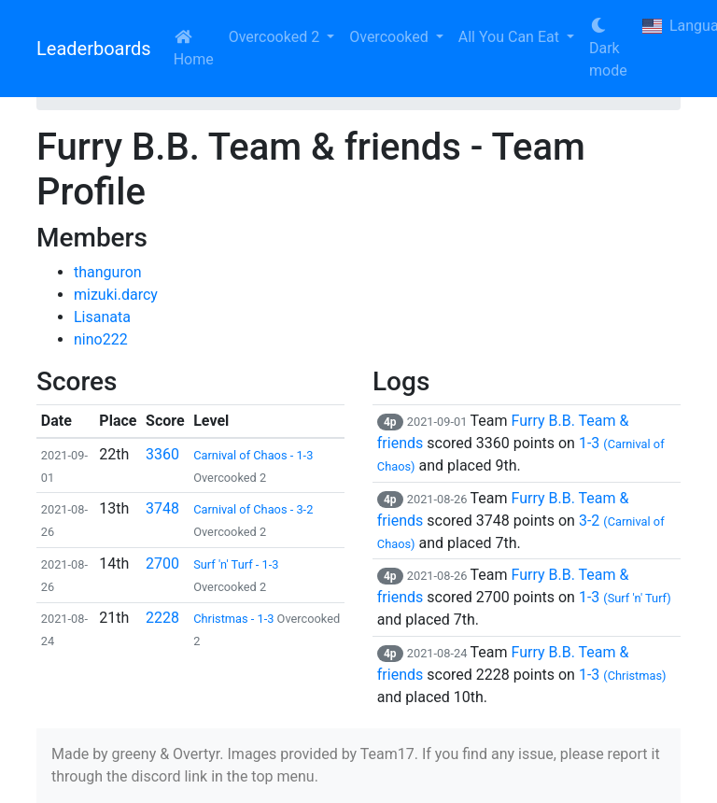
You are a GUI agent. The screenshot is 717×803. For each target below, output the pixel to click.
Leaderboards (93, 48)
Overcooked (390, 37)
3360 (162, 454)
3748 (162, 508)
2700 (162, 563)
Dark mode (608, 48)
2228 (162, 618)
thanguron (108, 272)
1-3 (625, 597)
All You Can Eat (510, 37)
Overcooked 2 (276, 37)
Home (194, 48)
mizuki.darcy (116, 294)
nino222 (101, 339)
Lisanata (102, 317)
